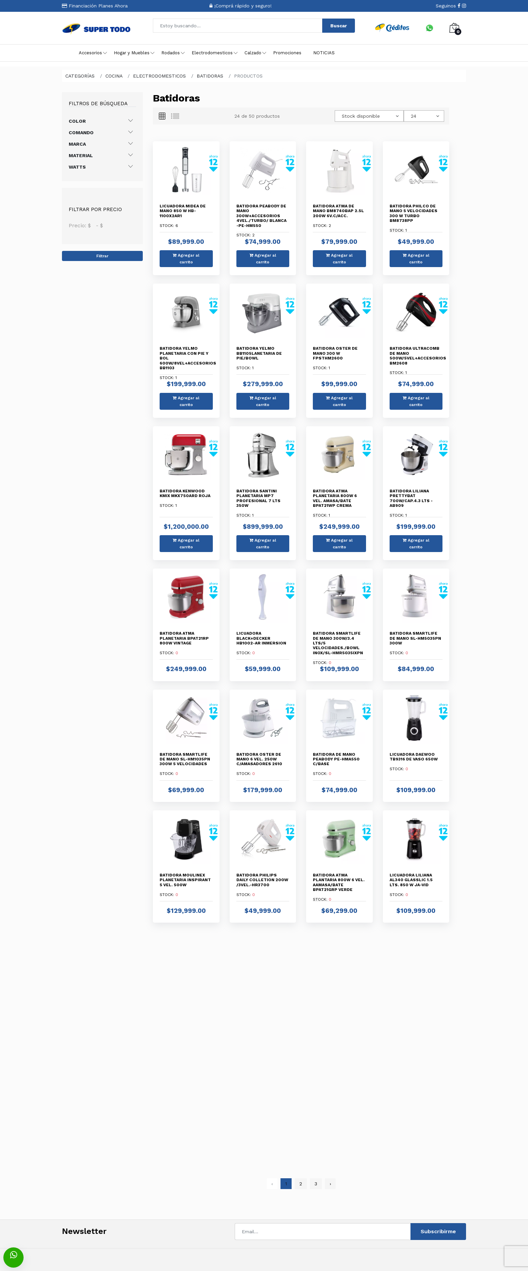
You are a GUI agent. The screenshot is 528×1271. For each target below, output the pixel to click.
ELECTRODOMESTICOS (159, 76)
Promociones (287, 52)
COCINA (113, 76)
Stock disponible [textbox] (361, 116)
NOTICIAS (324, 52)
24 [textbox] (413, 116)
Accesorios (90, 52)
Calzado (252, 52)
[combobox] (369, 116)
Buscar (338, 25)
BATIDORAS (210, 76)
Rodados (170, 52)
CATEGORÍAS (80, 76)
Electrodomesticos (212, 52)
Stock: (183, 216)
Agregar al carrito (186, 258)
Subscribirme (438, 1231)
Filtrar (102, 256)
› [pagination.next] (330, 1183)
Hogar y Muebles (132, 52)
